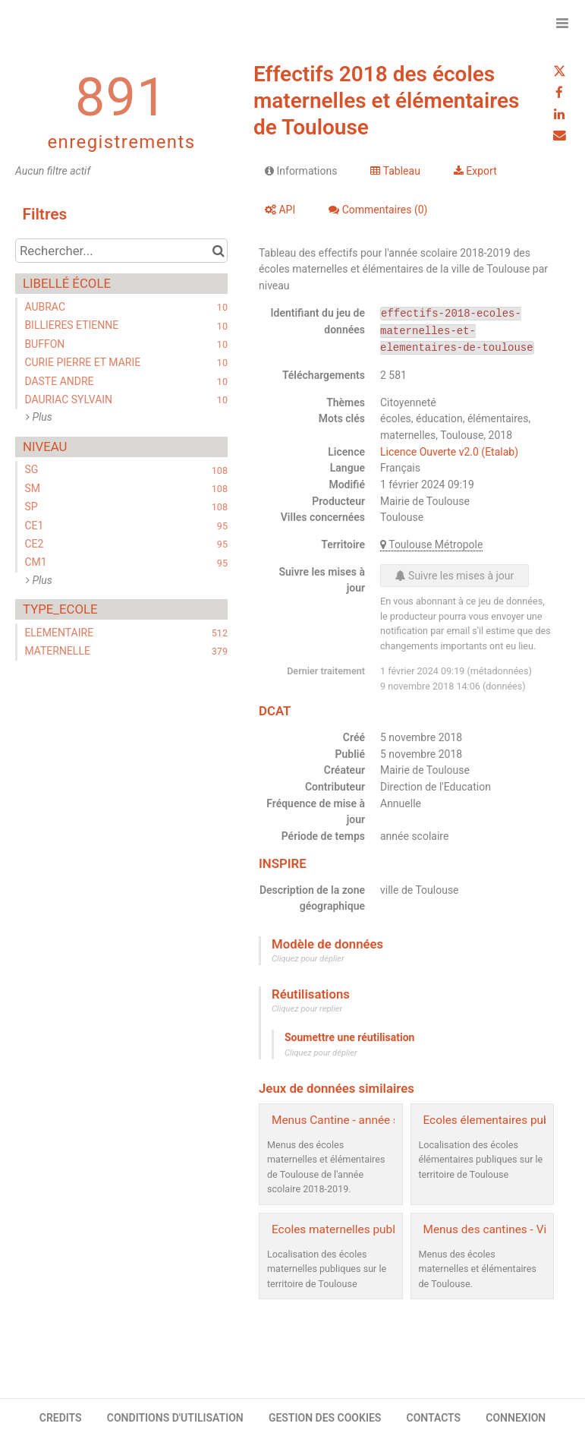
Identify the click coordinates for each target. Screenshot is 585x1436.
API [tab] (280, 210)
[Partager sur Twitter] (559, 71)
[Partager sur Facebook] (559, 92)
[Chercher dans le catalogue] (218, 250)
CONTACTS (434, 1418)
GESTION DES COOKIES (325, 1418)
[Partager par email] (559, 135)
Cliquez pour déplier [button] (308, 959)
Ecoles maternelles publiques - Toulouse (376, 1229)
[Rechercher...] (121, 250)
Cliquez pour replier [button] (307, 1009)
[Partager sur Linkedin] (559, 114)
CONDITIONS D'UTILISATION (175, 1418)
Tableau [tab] (395, 171)
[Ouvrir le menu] (562, 23)
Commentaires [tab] (378, 210)
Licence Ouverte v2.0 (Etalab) (449, 452)
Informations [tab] (301, 171)
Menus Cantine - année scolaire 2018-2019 (382, 1120)
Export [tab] (475, 171)
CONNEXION (516, 1418)
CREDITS (60, 1418)
